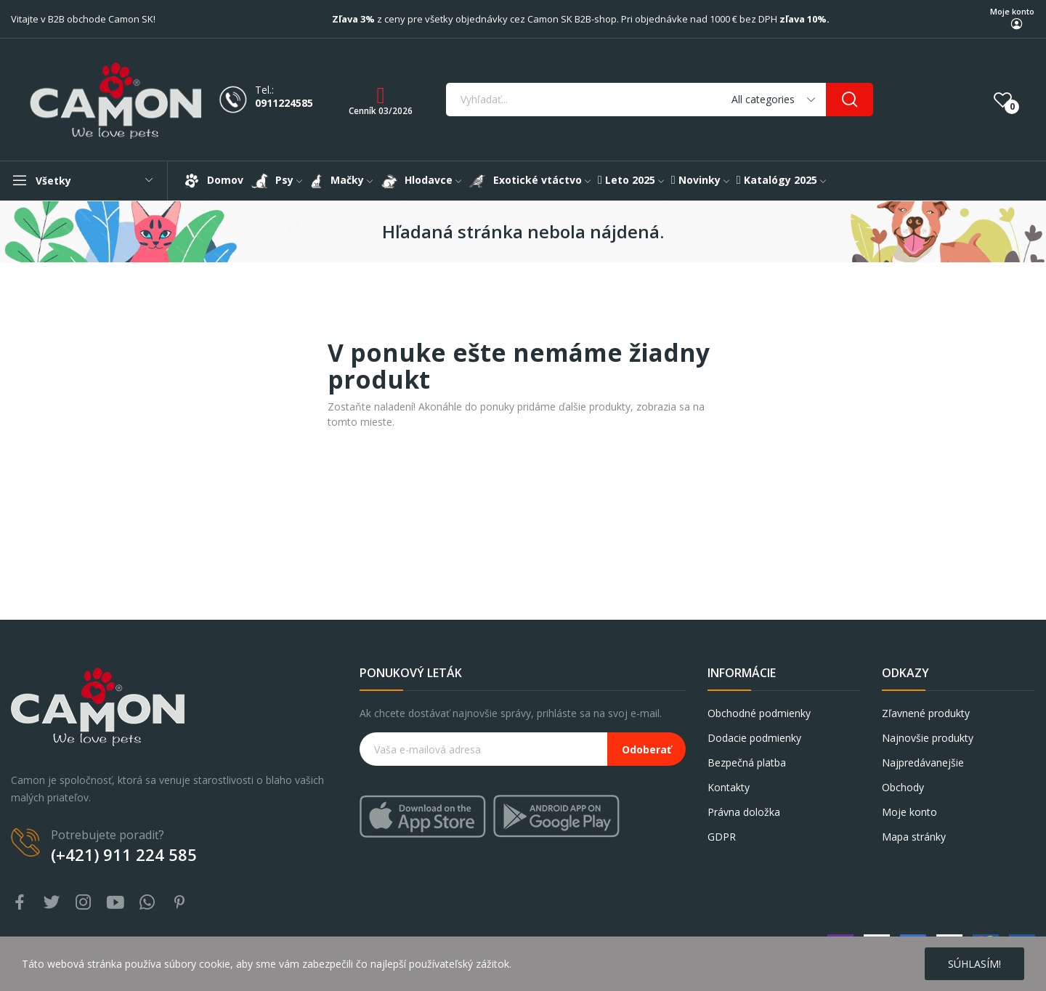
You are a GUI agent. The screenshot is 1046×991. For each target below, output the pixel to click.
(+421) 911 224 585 (124, 854)
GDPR (722, 837)
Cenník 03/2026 (381, 111)
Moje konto (1012, 11)
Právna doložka (744, 812)
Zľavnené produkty (926, 713)
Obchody (903, 787)
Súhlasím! (974, 964)
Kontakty (729, 787)
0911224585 (284, 103)
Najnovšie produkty (927, 738)
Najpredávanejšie (923, 762)
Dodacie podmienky (754, 738)
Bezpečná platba (747, 762)
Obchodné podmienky (759, 713)
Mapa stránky (914, 837)
